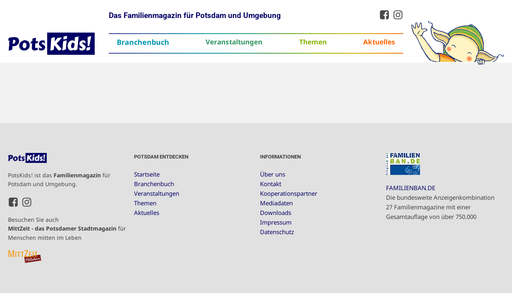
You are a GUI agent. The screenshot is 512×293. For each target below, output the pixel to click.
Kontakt (270, 184)
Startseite (147, 174)
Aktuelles (379, 41)
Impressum (276, 222)
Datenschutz (277, 232)
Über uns (272, 174)
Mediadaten (276, 203)
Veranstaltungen (234, 41)
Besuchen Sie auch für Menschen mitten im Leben (67, 228)
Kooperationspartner (288, 193)
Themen (313, 41)
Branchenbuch (143, 42)
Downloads (275, 213)
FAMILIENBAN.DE (410, 188)
